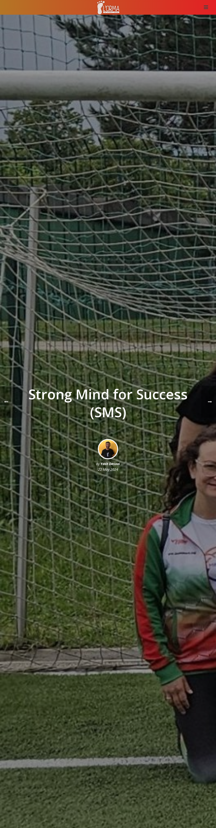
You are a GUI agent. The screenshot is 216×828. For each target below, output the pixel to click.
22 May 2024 (108, 469)
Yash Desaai (110, 463)
